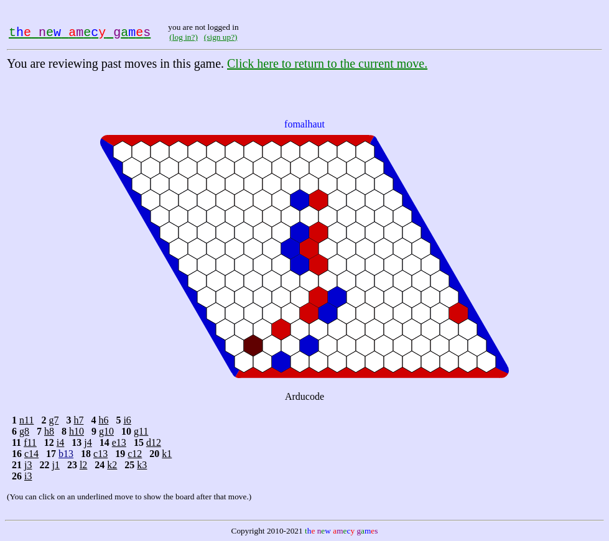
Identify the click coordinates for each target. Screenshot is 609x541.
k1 (167, 453)
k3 (142, 465)
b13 (65, 453)
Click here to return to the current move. (327, 63)
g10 (106, 431)
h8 (49, 431)
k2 (112, 465)
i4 (60, 442)
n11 (26, 420)
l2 (83, 465)
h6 (103, 420)
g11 (141, 431)
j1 (55, 465)
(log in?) (183, 37)
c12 (135, 453)
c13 (100, 453)
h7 (78, 420)
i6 (127, 420)
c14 (31, 453)
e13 (119, 442)
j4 (87, 442)
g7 (53, 420)
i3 (28, 476)
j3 (28, 465)
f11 (30, 442)
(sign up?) (221, 37)
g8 (24, 431)
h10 (76, 431)
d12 (153, 442)
